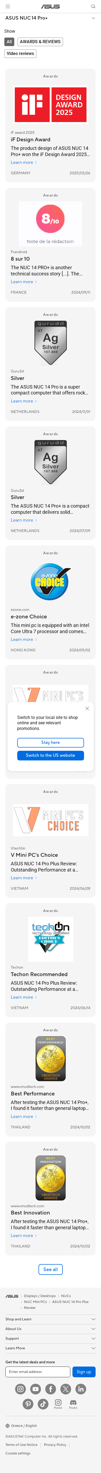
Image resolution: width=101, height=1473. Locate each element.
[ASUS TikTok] (43, 1404)
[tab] (9, 42)
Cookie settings (17, 1453)
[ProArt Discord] (73, 1404)
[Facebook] (50, 1389)
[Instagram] (20, 1389)
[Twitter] (65, 1389)
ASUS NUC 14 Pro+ (26, 18)
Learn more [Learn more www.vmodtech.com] (24, 1116)
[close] (87, 708)
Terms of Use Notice (21, 1445)
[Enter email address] (37, 1372)
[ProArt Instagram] (58, 1404)
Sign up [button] (84, 1372)
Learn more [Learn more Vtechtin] (24, 878)
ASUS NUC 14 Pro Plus (70, 1302)
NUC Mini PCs (35, 1302)
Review (30, 1308)
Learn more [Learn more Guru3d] (24, 401)
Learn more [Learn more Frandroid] (24, 282)
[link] (50, 7)
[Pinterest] (28, 1404)
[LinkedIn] (80, 1389)
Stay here (50, 742)
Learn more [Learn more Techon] (24, 997)
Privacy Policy (55, 1445)
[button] (7, 6)
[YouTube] (35, 1389)
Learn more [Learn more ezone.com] (24, 639)
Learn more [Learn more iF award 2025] (24, 162)
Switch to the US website (50, 755)
